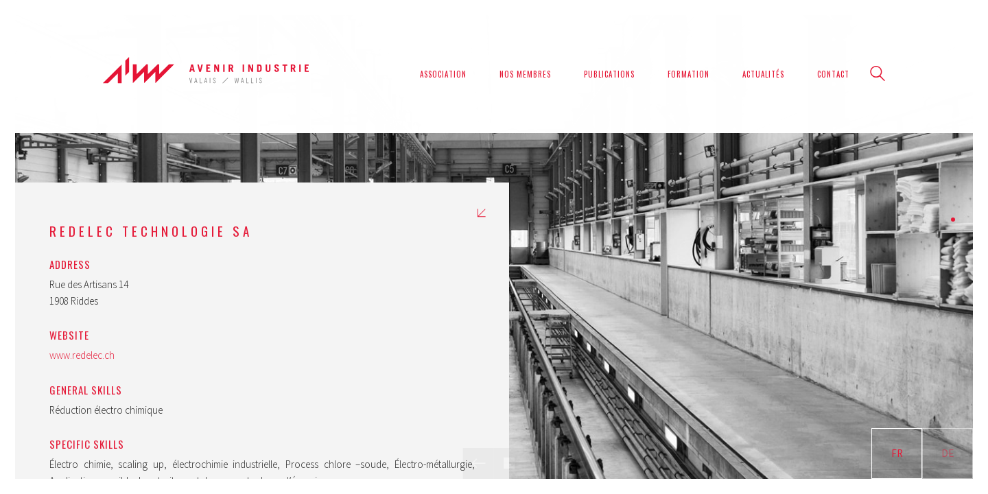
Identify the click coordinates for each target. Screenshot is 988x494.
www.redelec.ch (82, 355)
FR (897, 453)
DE (947, 453)
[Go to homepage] (206, 73)
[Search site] (877, 75)
